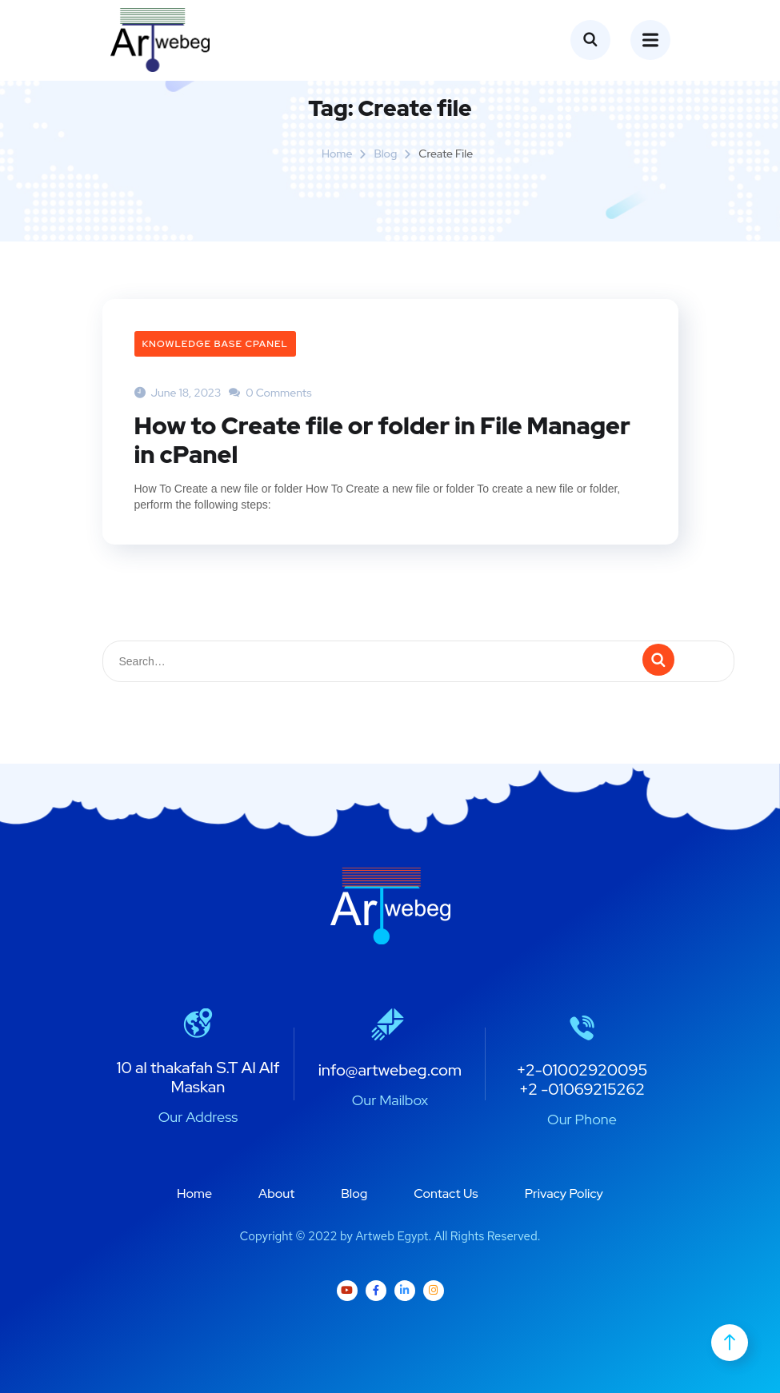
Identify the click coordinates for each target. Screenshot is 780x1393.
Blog (385, 153)
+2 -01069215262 (582, 1089)
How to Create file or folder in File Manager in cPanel (382, 440)
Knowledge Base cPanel (215, 343)
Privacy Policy (564, 1193)
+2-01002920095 (581, 1070)
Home (337, 153)
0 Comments (270, 392)
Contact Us (446, 1193)
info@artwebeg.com (390, 1070)
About (276, 1193)
